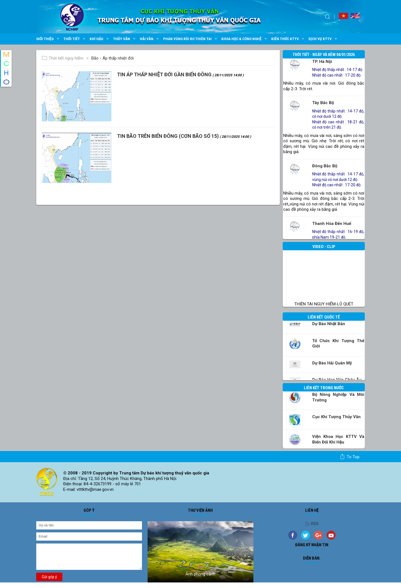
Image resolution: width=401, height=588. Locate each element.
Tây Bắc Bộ (323, 102)
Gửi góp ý (49, 576)
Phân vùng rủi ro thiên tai (191, 39)
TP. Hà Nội (322, 61)
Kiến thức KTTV (288, 39)
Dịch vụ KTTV (324, 39)
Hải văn (150, 39)
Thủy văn (125, 39)
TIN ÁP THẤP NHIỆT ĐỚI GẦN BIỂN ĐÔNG (180, 74)
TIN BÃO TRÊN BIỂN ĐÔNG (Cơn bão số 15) (184, 136)
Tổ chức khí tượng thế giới (338, 343)
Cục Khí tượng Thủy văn (336, 416)
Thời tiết (75, 39)
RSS (312, 523)
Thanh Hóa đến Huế (331, 223)
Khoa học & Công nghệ (244, 39)
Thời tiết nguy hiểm (63, 58)
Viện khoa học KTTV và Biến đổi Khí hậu (338, 439)
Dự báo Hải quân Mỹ (332, 363)
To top (350, 456)
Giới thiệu (48, 39)
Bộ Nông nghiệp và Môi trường (338, 397)
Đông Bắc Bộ (324, 165)
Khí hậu (100, 39)
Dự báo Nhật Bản (328, 323)
